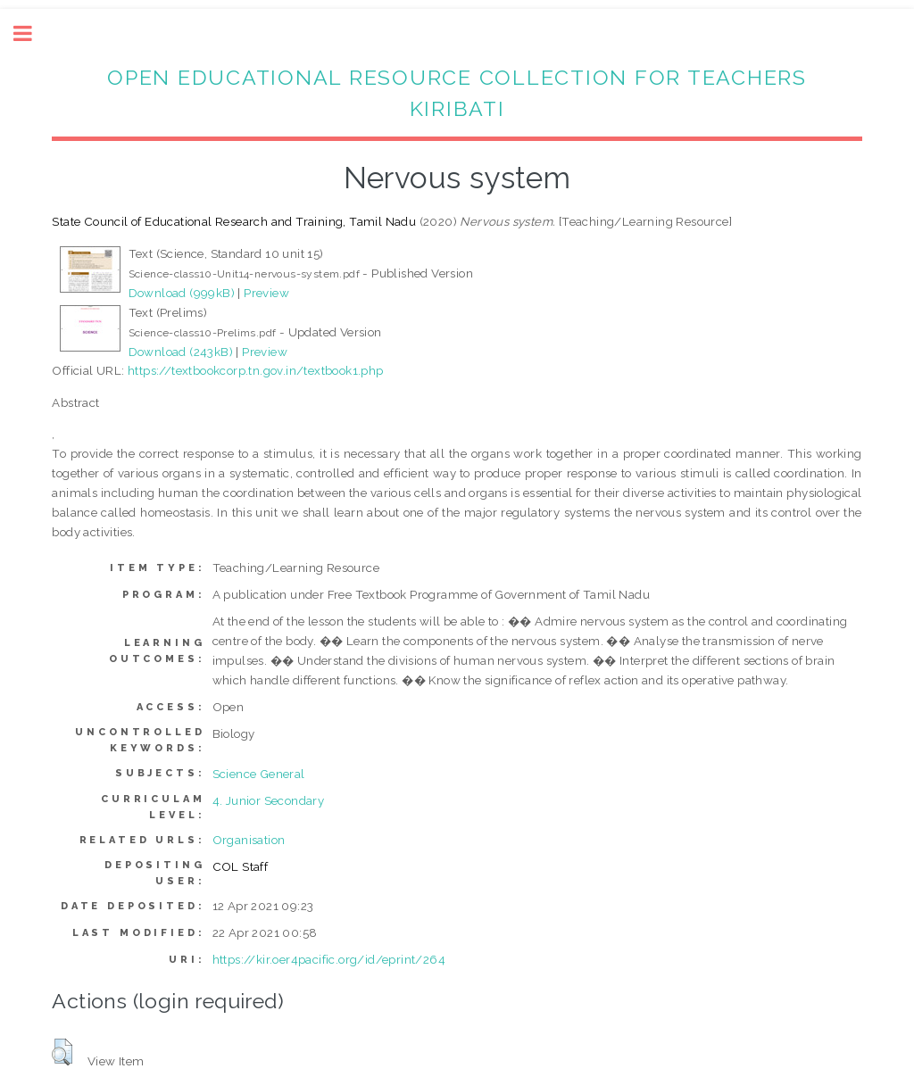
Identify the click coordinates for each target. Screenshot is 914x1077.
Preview (266, 293)
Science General (258, 773)
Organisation (249, 840)
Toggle (32, 33)
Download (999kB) (182, 293)
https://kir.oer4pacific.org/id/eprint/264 (328, 959)
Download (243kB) (181, 351)
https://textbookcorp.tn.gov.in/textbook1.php (256, 370)
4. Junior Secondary (268, 800)
